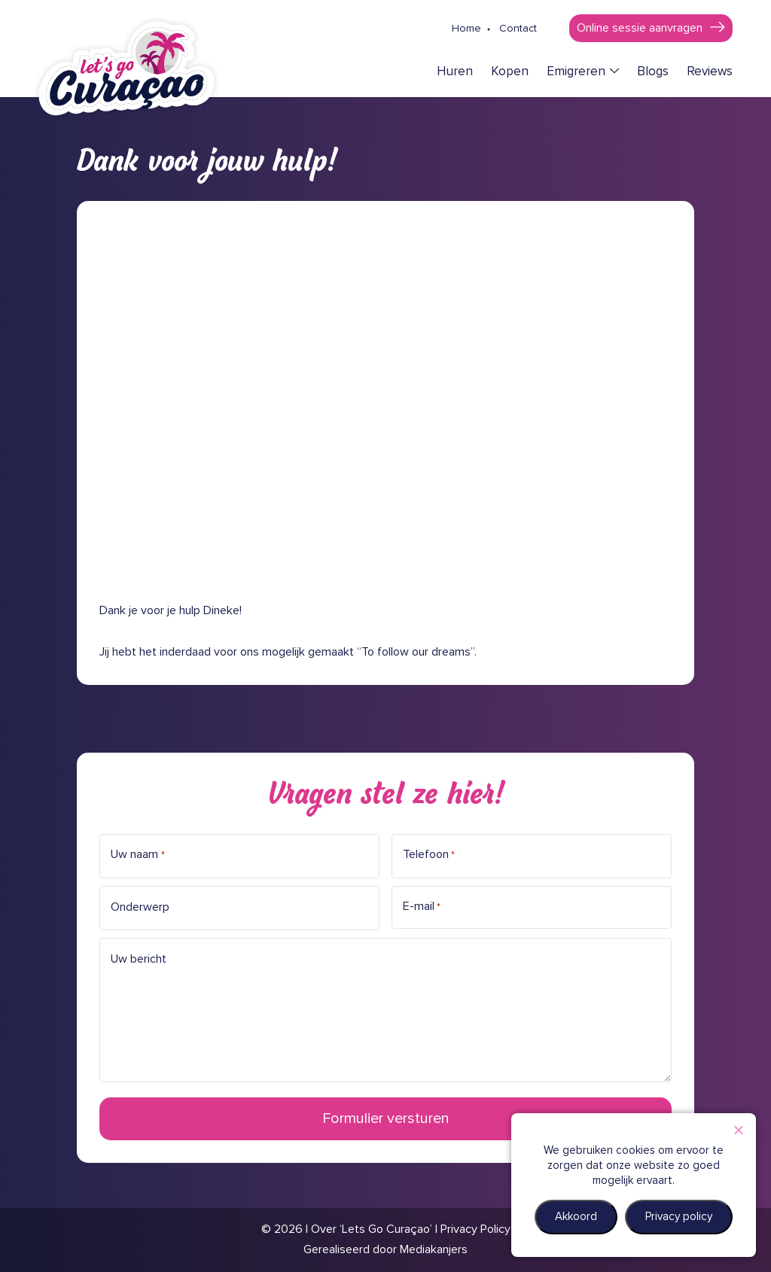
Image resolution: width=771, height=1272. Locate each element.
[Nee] (737, 1129)
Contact (518, 28)
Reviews (710, 71)
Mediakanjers (434, 1249)
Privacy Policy (475, 1229)
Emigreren (576, 71)
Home (466, 28)
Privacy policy (678, 1216)
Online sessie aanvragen (639, 28)
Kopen (510, 71)
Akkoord (576, 1216)
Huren (455, 71)
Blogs (653, 71)
